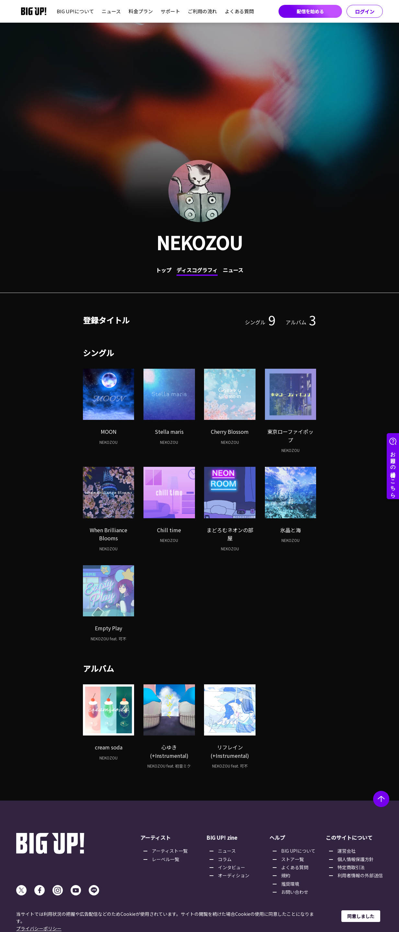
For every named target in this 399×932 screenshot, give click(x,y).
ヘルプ (277, 837)
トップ (163, 270)
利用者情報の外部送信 (360, 875)
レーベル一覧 (165, 859)
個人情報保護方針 (355, 859)
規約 (285, 875)
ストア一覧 (292, 859)
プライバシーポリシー (39, 928)
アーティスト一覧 (170, 851)
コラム (225, 859)
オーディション (233, 875)
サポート (170, 11)
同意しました (360, 916)
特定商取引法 (351, 867)
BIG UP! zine (221, 837)
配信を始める (310, 11)
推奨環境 (290, 884)
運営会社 (346, 851)
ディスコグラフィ (197, 270)
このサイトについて (349, 837)
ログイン (364, 11)
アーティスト (155, 837)
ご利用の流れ (202, 11)
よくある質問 (239, 11)
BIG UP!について (75, 11)
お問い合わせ (294, 892)
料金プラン (141, 11)
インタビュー (231, 867)
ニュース (111, 11)
